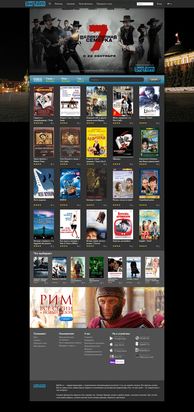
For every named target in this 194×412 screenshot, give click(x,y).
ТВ (49, 3)
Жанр (65, 78)
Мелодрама (65, 81)
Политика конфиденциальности (93, 350)
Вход (159, 3)
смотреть (66, 319)
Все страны (50, 81)
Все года (80, 81)
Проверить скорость (67, 346)
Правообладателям (92, 346)
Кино (36, 337)
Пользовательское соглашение (66, 338)
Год (80, 78)
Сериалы (71, 3)
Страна (50, 78)
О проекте (88, 337)
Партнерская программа (94, 343)
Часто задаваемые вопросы (70, 343)
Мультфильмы (86, 3)
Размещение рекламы (93, 354)
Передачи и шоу (104, 3)
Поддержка (89, 340)
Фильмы (59, 3)
